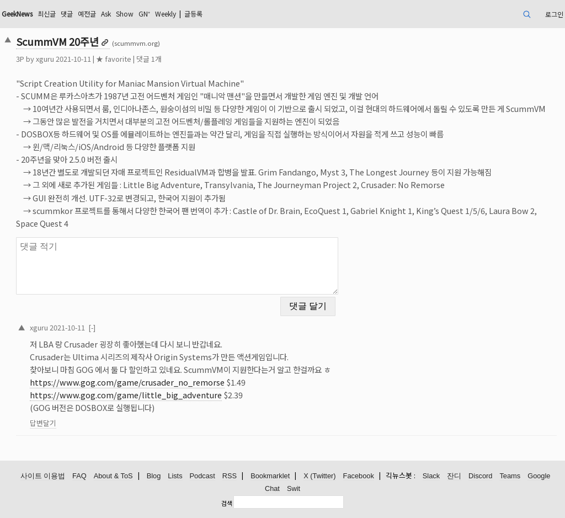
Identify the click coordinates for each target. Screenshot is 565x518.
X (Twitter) (319, 476)
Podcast (202, 476)
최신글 (47, 13)
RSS (229, 476)
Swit (293, 488)
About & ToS (113, 476)
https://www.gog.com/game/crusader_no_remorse (127, 382)
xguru (45, 59)
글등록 (193, 13)
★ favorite (113, 59)
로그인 (554, 14)
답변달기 (43, 423)
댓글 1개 (149, 59)
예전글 (87, 13)
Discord (480, 476)
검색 (226, 503)
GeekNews (17, 13)
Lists (175, 476)
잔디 (454, 476)
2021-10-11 (67, 327)
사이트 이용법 (43, 476)
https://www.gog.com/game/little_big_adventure (126, 394)
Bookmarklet (270, 476)
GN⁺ (144, 13)
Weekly (165, 13)
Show (125, 13)
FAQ (79, 476)
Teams (509, 476)
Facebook (358, 476)
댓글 (67, 13)
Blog (154, 476)
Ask (106, 13)
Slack (431, 476)
